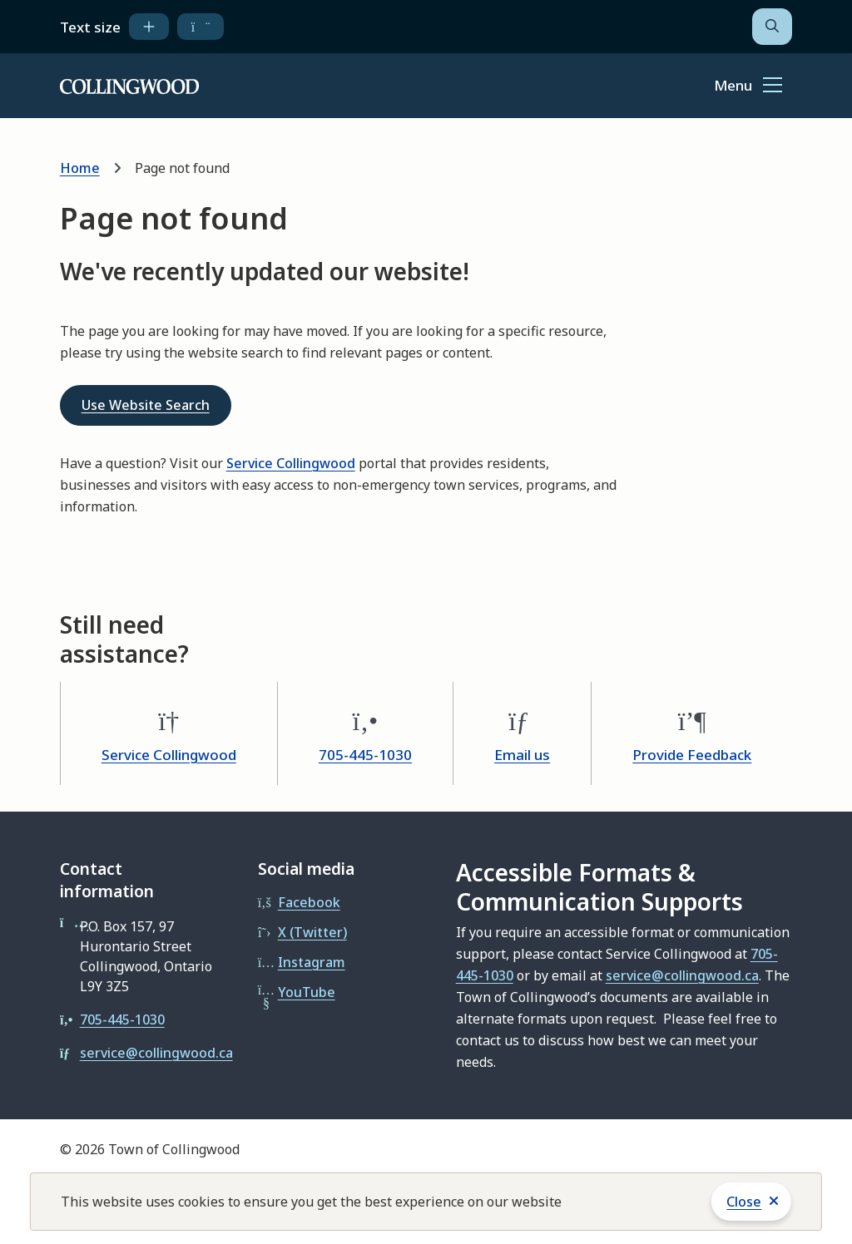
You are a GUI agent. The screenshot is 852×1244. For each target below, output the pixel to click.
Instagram (311, 962)
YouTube (306, 992)
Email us (522, 754)
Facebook (309, 902)
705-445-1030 (365, 754)
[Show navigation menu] (748, 86)
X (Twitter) (312, 932)
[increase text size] (149, 26)
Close (743, 1201)
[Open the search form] (772, 26)
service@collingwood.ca (156, 1053)
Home (80, 168)
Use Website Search (146, 405)
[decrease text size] (201, 26)
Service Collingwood (290, 463)
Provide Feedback (691, 754)
